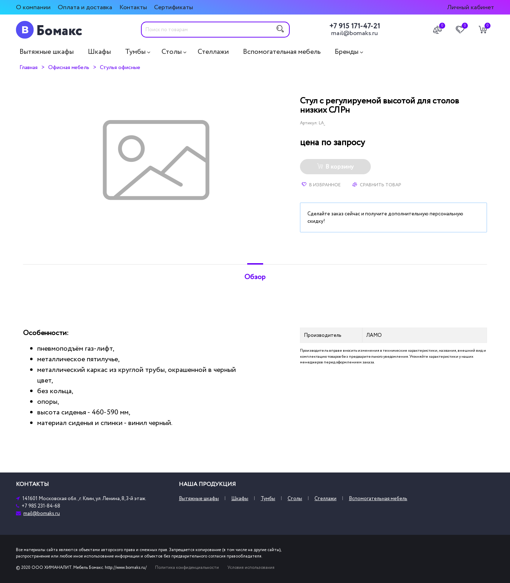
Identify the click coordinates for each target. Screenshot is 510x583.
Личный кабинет (470, 7)
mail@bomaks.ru (354, 33)
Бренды (346, 52)
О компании (33, 7)
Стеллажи (213, 52)
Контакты (133, 7)
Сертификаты (173, 7)
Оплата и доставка (85, 7)
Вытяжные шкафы (46, 52)
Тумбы (135, 52)
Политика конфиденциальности (187, 568)
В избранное (321, 185)
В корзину (335, 167)
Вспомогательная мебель (282, 52)
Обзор (255, 277)
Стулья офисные (120, 67)
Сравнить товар (376, 185)
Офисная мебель (68, 67)
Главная (28, 67)
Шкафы (99, 52)
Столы (172, 52)
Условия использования (250, 568)
